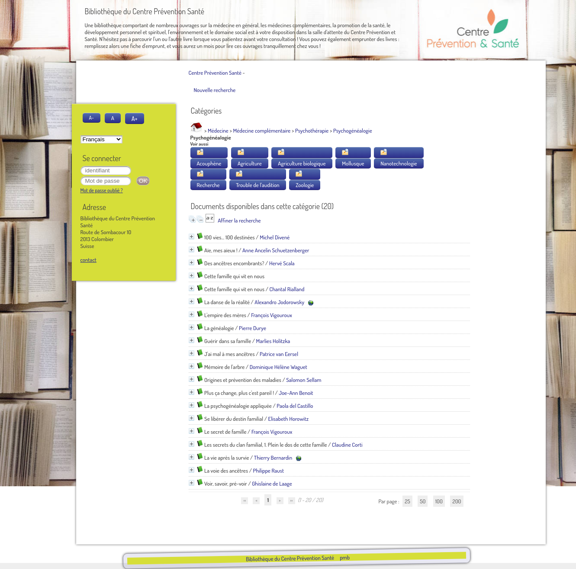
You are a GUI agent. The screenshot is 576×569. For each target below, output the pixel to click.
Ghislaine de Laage (272, 483)
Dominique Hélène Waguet (278, 366)
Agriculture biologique (301, 163)
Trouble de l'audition (257, 184)
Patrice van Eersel (279, 353)
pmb (345, 557)
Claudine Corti (347, 444)
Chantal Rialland (287, 289)
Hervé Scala (282, 263)
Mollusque (353, 163)
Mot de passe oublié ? (101, 190)
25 (407, 501)
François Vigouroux (271, 315)
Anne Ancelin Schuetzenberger (275, 250)
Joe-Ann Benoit (296, 392)
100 (439, 501)
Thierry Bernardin (273, 457)
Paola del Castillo (295, 405)
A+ (135, 118)
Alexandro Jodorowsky (279, 302)
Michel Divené (275, 237)
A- (91, 117)
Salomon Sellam (303, 379)
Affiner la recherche (239, 220)
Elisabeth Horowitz (288, 418)
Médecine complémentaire (261, 130)
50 (422, 501)
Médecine (218, 130)
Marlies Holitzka (273, 340)
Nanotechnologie (398, 163)
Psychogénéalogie (352, 130)
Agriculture (250, 163)
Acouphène (209, 163)
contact (88, 259)
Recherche (208, 184)
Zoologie (305, 184)
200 (456, 501)
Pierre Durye (252, 327)
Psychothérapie (311, 130)
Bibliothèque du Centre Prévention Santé (290, 558)
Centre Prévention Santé (215, 72)
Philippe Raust (268, 470)
